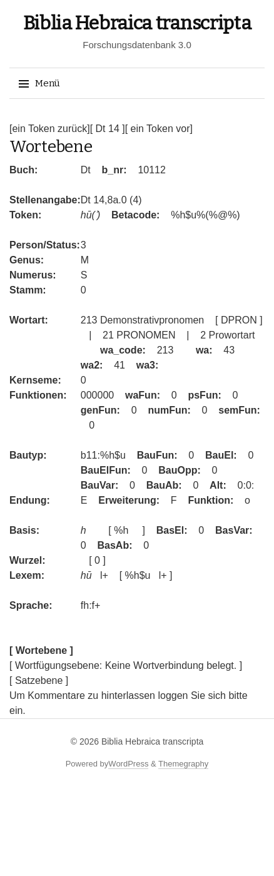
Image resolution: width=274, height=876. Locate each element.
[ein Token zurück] (49, 128)
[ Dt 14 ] (107, 128)
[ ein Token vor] (159, 128)
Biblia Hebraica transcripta (137, 23)
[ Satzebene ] (38, 680)
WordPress (128, 763)
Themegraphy (183, 763)
